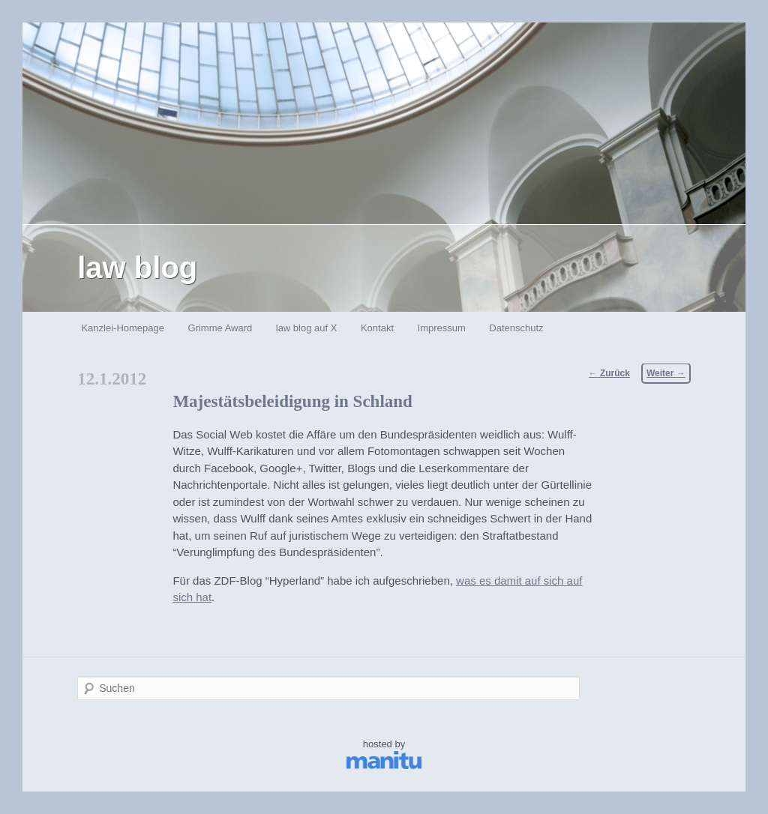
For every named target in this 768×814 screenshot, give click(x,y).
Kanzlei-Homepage (122, 328)
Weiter (666, 373)
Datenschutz (516, 328)
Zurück (609, 373)
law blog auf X (307, 328)
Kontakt (377, 328)
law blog (137, 267)
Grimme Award (220, 328)
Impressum (442, 328)
